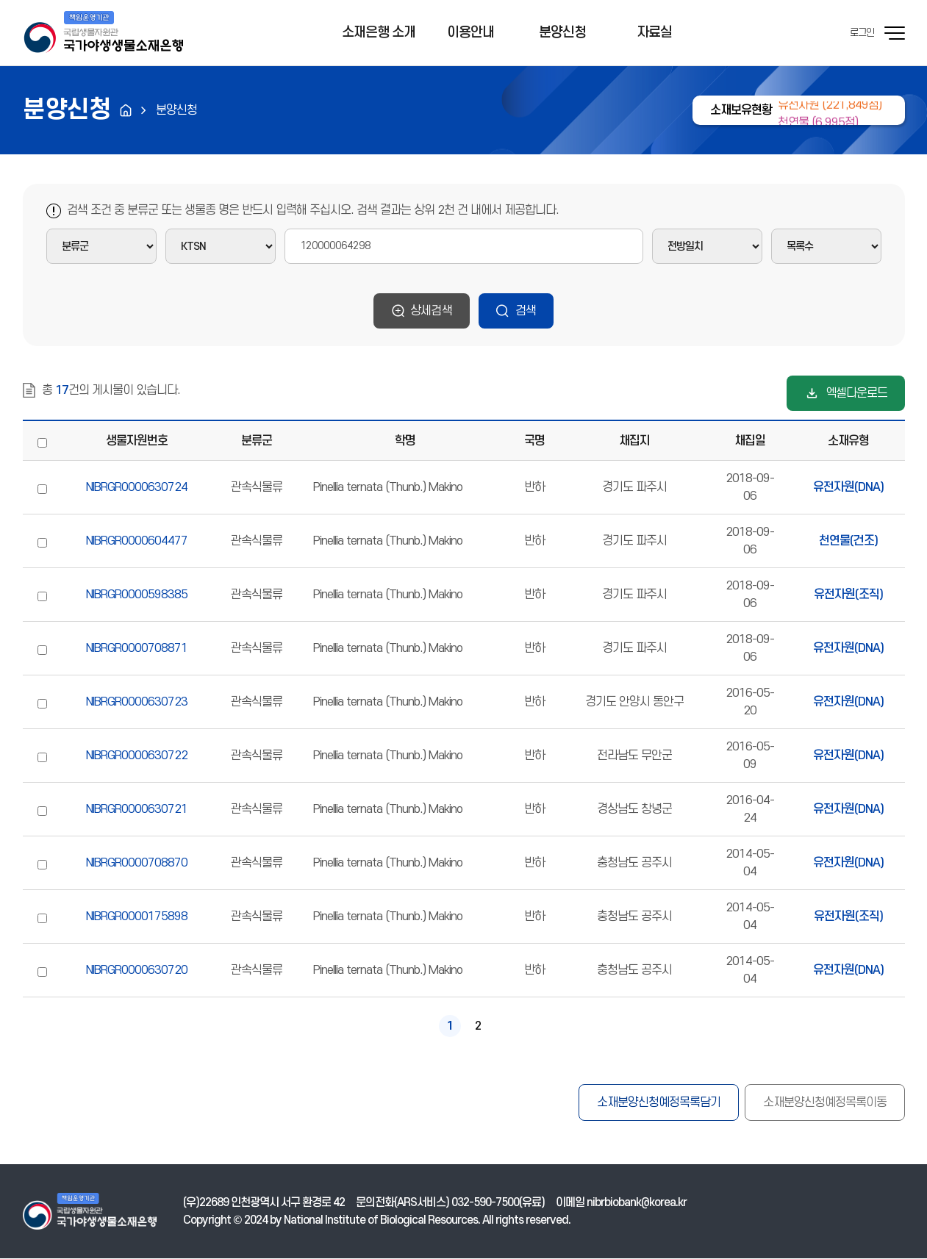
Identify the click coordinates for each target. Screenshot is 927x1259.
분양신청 (562, 32)
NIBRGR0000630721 (136, 809)
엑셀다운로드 (856, 393)
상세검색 (431, 311)
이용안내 (470, 32)
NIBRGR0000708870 (136, 862)
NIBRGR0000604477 (136, 541)
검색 (525, 311)
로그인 (862, 32)
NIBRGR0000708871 (136, 648)
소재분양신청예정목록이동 (825, 1102)
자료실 (654, 32)
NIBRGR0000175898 (136, 916)
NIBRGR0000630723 (136, 702)
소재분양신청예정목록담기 (658, 1102)
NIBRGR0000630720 (136, 970)
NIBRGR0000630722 (136, 755)
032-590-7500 (485, 1203)
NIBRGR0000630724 (136, 487)
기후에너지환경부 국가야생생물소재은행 (103, 33)
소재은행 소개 (378, 32)
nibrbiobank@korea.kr (637, 1203)
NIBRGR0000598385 (136, 594)
